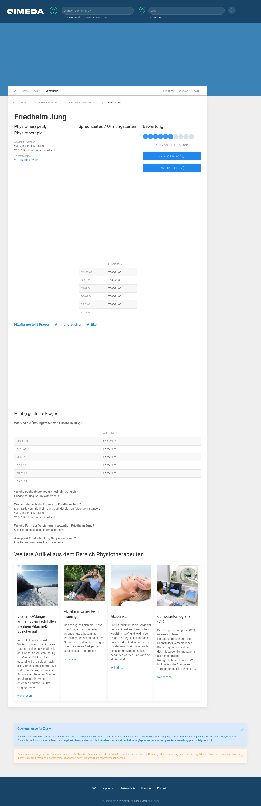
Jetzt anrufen (171, 156)
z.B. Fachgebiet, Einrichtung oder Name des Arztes (85, 17)
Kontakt (183, 91)
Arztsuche (52, 91)
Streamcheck (140, 801)
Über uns (146, 788)
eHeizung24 (123, 801)
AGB (94, 788)
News (25, 91)
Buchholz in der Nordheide (78, 103)
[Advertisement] (130, 54)
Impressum (109, 788)
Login (195, 91)
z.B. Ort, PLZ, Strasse (159, 17)
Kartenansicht (172, 168)
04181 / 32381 (29, 160)
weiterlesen (24, 695)
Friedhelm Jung (110, 103)
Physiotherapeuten (45, 103)
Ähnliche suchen (68, 324)
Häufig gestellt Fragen (32, 324)
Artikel (92, 324)
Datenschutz (128, 788)
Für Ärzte (169, 91)
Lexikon (37, 91)
